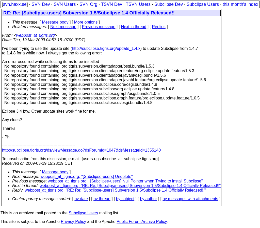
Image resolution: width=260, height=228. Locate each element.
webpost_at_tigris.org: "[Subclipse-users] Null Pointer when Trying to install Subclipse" (125, 181)
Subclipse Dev (168, 4)
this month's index (240, 4)
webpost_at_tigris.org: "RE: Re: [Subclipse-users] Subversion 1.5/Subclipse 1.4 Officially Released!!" (130, 185)
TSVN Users (138, 4)
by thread (101, 199)
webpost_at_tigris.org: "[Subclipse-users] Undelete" (86, 176)
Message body (55, 22)
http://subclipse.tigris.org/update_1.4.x (106, 48)
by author (148, 199)
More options (86, 22)
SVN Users (65, 4)
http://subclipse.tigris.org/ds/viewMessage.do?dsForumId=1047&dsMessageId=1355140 (81, 150)
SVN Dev (40, 4)
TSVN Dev (111, 4)
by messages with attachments (190, 199)
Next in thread (134, 27)
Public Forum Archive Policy (142, 221)
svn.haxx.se (15, 4)
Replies (159, 27)
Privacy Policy (73, 221)
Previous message (99, 27)
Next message (63, 27)
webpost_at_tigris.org (35, 35)
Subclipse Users (203, 4)
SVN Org (88, 4)
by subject (125, 199)
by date (81, 199)
